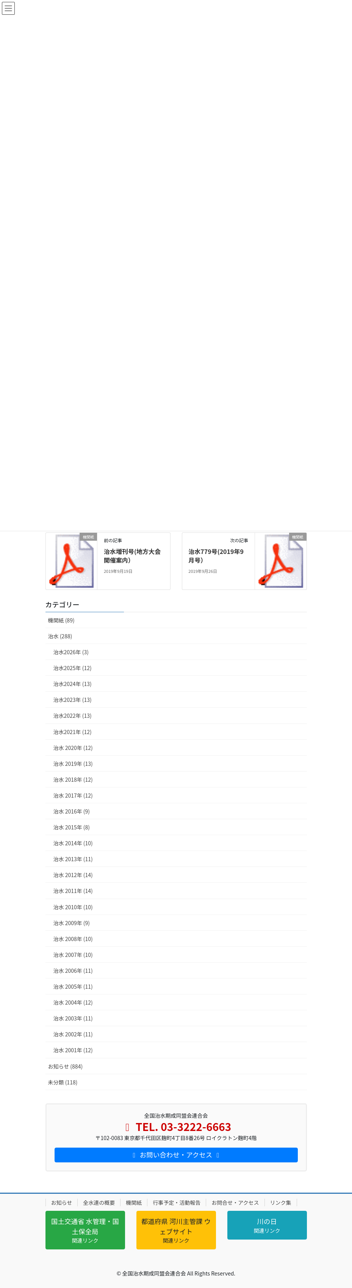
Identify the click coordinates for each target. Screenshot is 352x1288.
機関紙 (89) (61, 620)
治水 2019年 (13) (73, 763)
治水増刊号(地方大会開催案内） (132, 555)
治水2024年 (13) (72, 684)
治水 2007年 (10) (73, 954)
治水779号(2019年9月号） (216, 555)
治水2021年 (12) (72, 732)
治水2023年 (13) (72, 699)
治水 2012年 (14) (73, 875)
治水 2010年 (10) (73, 907)
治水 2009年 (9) (71, 923)
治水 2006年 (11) (73, 970)
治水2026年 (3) (71, 652)
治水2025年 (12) (72, 668)
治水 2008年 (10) (73, 939)
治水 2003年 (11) (73, 1018)
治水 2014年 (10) (73, 843)
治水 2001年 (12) (73, 1050)
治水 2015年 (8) (71, 827)
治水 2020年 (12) (73, 747)
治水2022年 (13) (72, 715)
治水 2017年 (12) (73, 795)
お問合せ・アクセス (235, 1202)
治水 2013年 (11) (73, 859)
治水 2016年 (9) (71, 811)
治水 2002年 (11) (73, 1034)
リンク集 (280, 1202)
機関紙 (134, 1202)
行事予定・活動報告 (176, 1202)
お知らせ (61, 1202)
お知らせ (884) (65, 1066)
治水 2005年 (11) (73, 986)
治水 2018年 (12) (73, 779)
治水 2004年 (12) (73, 1002)
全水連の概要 (99, 1202)
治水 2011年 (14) (73, 890)
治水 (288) (60, 636)
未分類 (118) (63, 1082)
